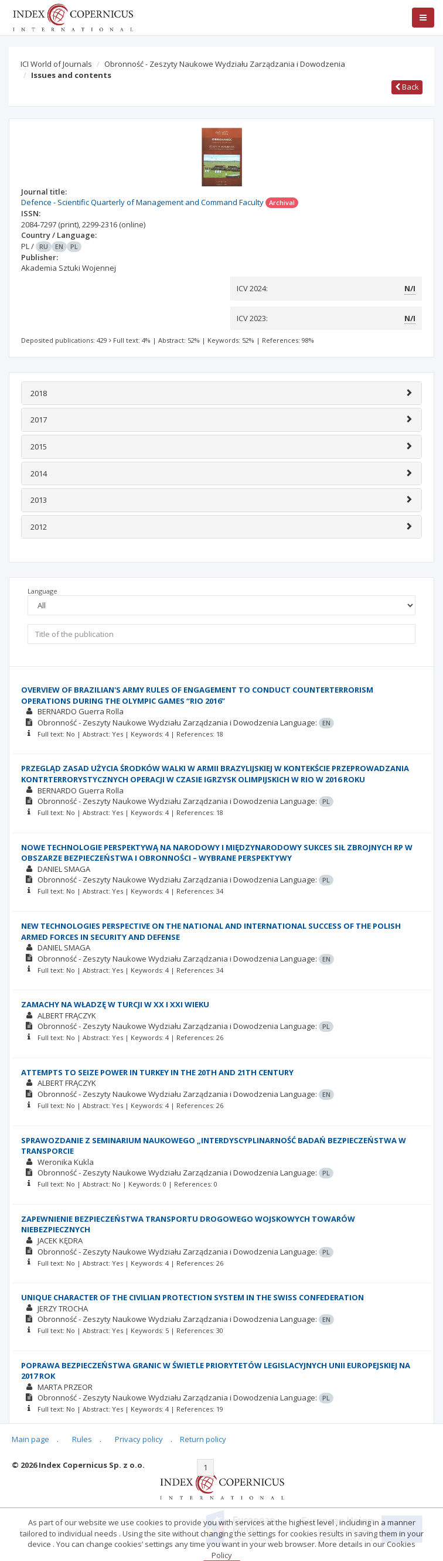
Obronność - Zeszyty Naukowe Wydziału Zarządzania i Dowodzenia (224, 64)
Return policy (203, 1439)
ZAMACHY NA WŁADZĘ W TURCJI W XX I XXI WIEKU (115, 1004)
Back (407, 86)
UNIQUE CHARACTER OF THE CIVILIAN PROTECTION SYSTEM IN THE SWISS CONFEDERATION (192, 1297)
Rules (82, 1439)
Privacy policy (139, 1439)
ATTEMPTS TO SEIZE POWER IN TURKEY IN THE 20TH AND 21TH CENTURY (157, 1072)
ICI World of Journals (56, 64)
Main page (30, 1439)
